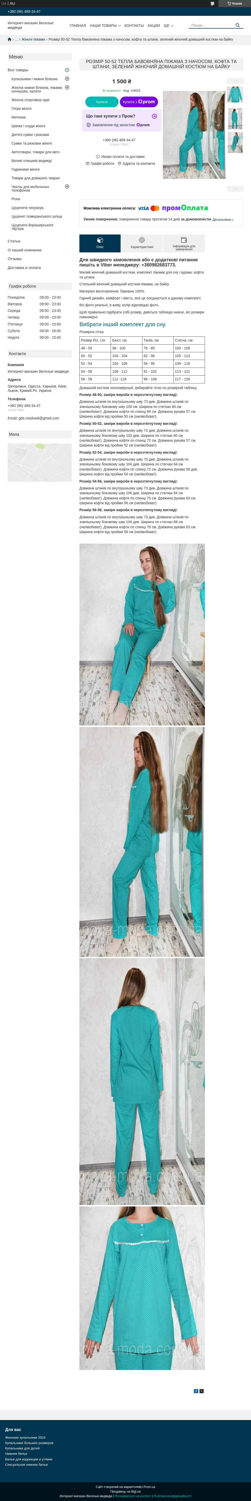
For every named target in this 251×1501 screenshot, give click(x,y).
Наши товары (103, 26)
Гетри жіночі (22, 109)
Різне (16, 199)
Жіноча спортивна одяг (31, 100)
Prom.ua (149, 1487)
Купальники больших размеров (29, 1443)
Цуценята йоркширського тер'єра (33, 227)
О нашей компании (24, 250)
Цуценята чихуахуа (28, 208)
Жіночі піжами (33, 39)
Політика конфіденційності (173, 1496)
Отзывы (15, 258)
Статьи (14, 241)
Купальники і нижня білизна (35, 79)
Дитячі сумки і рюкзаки (30, 135)
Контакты (134, 26)
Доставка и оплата (24, 267)
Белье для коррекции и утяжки (28, 1459)
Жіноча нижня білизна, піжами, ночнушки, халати (37, 89)
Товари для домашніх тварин (36, 178)
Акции (154, 26)
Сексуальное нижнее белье (26, 1465)
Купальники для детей (22, 1448)
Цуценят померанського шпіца (37, 216)
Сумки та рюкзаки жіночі (32, 143)
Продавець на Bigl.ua (125, 1491)
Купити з (139, 102)
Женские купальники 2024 (25, 1437)
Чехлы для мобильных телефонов (30, 188)
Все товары (18, 70)
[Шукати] (237, 25)
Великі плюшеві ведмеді (32, 161)
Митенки (19, 117)
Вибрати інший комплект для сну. (122, 324)
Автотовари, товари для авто (36, 152)
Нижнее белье (16, 1454)
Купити (102, 102)
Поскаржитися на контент (132, 1496)
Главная (78, 26)
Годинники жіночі (25, 169)
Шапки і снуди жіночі (28, 126)
